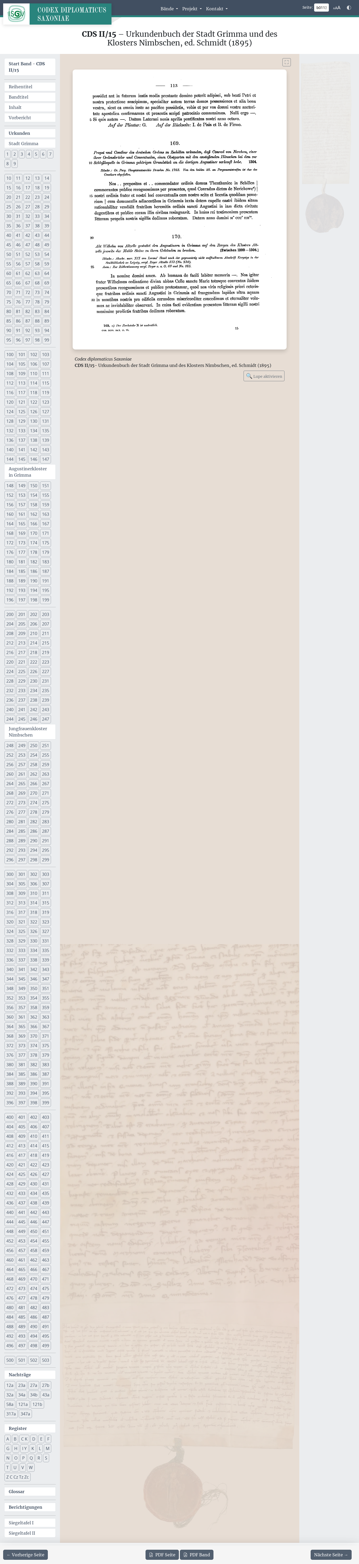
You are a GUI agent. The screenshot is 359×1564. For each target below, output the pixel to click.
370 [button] (33, 1036)
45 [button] (8, 245)
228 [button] (9, 681)
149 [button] (21, 486)
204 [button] (9, 624)
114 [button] (33, 383)
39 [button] (46, 226)
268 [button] (9, 793)
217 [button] (21, 652)
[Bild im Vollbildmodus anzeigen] (286, 62)
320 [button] (9, 922)
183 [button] (45, 562)
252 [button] (9, 755)
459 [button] (45, 1250)
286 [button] (33, 831)
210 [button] (33, 633)
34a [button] (21, 1395)
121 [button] (21, 402)
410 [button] (33, 1136)
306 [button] (33, 884)
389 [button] (21, 1084)
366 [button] (33, 1026)
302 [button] (33, 874)
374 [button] (33, 1045)
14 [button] (46, 178)
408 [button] (9, 1136)
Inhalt (15, 107)
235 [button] (45, 690)
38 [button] (37, 226)
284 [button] (9, 831)
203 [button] (45, 614)
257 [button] (21, 764)
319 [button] (45, 912)
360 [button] (9, 1017)
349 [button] (21, 988)
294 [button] (33, 850)
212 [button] (9, 643)
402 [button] (33, 1117)
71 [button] (18, 292)
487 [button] (45, 1317)
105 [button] (21, 364)
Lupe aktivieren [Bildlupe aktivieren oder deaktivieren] (264, 375)
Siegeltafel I (21, 1522)
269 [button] (21, 793)
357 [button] (21, 1007)
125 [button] (21, 412)
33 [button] (37, 216)
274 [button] (33, 803)
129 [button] (21, 421)
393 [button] (21, 1093)
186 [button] (33, 571)
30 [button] (8, 216)
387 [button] (45, 1074)
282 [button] (33, 822)
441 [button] (21, 1212)
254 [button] (33, 755)
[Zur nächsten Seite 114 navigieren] (331, 1555)
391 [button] (45, 1084)
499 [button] (45, 1346)
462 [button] (33, 1260)
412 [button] (9, 1146)
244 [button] (9, 719)
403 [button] (45, 1117)
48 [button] (37, 245)
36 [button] (18, 226)
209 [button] (21, 633)
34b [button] (34, 1395)
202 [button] (33, 614)
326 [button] (33, 931)
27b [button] (45, 1385)
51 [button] (18, 254)
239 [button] (45, 700)
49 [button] (46, 245)
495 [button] (45, 1336)
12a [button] (9, 1385)
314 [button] (33, 903)
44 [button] (46, 235)
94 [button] (46, 330)
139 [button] (45, 440)
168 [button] (9, 533)
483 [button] (45, 1307)
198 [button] (33, 600)
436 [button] (9, 1203)
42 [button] (27, 235)
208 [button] (9, 633)
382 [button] (33, 1065)
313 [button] (21, 903)
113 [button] (21, 383)
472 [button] (9, 1288)
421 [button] (21, 1165)
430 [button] (33, 1184)
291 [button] (45, 841)
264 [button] (9, 783)
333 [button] (21, 950)
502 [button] (33, 1360)
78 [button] (37, 302)
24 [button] (46, 197)
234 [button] (33, 690)
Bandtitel (18, 97)
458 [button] (33, 1250)
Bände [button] (168, 8)
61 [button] (18, 273)
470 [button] (33, 1279)
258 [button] (33, 764)
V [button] (22, 1467)
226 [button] (33, 671)
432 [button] (9, 1193)
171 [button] (45, 533)
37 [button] (27, 226)
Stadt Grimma (23, 143)
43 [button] (37, 235)
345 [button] (21, 979)
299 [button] (45, 860)
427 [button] (45, 1174)
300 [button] (9, 874)
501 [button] (21, 1360)
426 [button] (33, 1174)
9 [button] (14, 164)
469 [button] (21, 1279)
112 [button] (9, 383)
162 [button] (33, 514)
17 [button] (27, 188)
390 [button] (33, 1084)
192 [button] (9, 590)
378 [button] (33, 1055)
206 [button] (33, 624)
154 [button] (33, 495)
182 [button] (33, 562)
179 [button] (45, 552)
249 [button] (21, 745)
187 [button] (45, 571)
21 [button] (18, 197)
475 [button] (45, 1288)
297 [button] (21, 860)
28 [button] (37, 207)
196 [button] (9, 600)
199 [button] (45, 600)
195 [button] (45, 590)
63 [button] (37, 273)
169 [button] (21, 533)
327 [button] (45, 931)
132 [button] (9, 431)
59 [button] (46, 264)
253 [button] (21, 755)
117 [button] (21, 392)
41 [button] (18, 235)
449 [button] (21, 1231)
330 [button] (33, 941)
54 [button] (46, 254)
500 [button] (9, 1360)
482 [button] (33, 1307)
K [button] (32, 1448)
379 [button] (45, 1055)
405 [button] (21, 1127)
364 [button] (9, 1026)
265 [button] (21, 783)
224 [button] (9, 671)
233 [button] (21, 690)
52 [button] (27, 254)
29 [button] (46, 207)
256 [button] (9, 764)
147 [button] (45, 459)
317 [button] (21, 912)
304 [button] (9, 884)
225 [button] (21, 671)
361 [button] (21, 1017)
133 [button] (21, 431)
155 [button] (45, 495)
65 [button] (8, 283)
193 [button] (21, 590)
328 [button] (9, 941)
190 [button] (33, 581)
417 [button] (21, 1155)
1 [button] (7, 154)
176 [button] (9, 552)
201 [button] (21, 614)
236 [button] (9, 700)
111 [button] (45, 373)
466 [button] (33, 1269)
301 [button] (21, 874)
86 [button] (18, 321)
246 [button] (33, 719)
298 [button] (33, 860)
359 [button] (45, 1007)
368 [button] (9, 1036)
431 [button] (45, 1184)
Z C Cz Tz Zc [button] (17, 1477)
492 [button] (9, 1336)
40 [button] (8, 235)
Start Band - (27, 67)
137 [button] (21, 440)
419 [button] (45, 1155)
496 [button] (9, 1346)
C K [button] (24, 1439)
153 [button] (21, 495)
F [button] (48, 1439)
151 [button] (45, 486)
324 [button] (9, 931)
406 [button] (33, 1127)
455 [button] (45, 1241)
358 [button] (33, 1007)
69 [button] (46, 283)
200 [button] (9, 614)
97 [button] (27, 340)
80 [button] (8, 311)
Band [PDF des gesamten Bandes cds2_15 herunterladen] (196, 1555)
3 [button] (22, 154)
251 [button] (45, 745)
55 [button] (8, 264)
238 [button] (33, 700)
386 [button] (33, 1074)
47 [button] (27, 245)
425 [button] (21, 1174)
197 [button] (21, 600)
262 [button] (33, 774)
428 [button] (9, 1184)
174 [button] (33, 543)
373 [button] (21, 1045)
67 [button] (27, 283)
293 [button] (21, 850)
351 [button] (45, 988)
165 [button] (21, 524)
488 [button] (9, 1327)
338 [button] (33, 960)
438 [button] (33, 1203)
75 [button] (8, 302)
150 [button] (33, 486)
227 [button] (45, 671)
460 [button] (9, 1260)
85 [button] (8, 321)
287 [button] (45, 831)
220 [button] (9, 662)
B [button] (15, 1439)
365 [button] (21, 1026)
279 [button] (45, 812)
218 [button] (33, 652)
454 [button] (33, 1241)
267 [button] (45, 783)
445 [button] (21, 1222)
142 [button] (33, 450)
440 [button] (9, 1212)
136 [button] (9, 440)
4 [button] (29, 154)
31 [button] (18, 216)
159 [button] (45, 505)
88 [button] (37, 321)
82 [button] (27, 311)
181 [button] (21, 562)
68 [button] (37, 283)
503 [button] (45, 1360)
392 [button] (9, 1093)
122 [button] (33, 402)
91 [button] (18, 330)
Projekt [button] (190, 8)
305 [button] (21, 884)
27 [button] (27, 207)
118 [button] (33, 392)
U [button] (15, 1467)
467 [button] (45, 1269)
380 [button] (9, 1065)
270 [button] (33, 793)
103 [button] (45, 354)
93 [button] (37, 330)
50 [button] (8, 254)
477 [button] (21, 1298)
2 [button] (14, 154)
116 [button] (9, 392)
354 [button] (33, 998)
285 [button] (21, 831)
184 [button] (9, 571)
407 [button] (45, 1127)
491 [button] (45, 1327)
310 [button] (33, 893)
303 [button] (45, 874)
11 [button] (18, 178)
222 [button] (33, 662)
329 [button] (21, 941)
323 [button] (45, 922)
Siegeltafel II (22, 1533)
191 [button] (45, 581)
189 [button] (21, 581)
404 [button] (9, 1127)
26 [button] (18, 207)
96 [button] (18, 340)
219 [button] (45, 652)
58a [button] (9, 1404)
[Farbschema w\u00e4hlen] (349, 7)
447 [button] (45, 1222)
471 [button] (45, 1279)
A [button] (7, 1439)
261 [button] (21, 774)
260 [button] (9, 774)
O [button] (15, 1458)
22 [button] (27, 197)
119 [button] (45, 392)
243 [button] (45, 709)
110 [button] (33, 373)
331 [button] (45, 941)
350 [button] (33, 988)
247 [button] (45, 719)
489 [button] (21, 1327)
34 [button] (46, 216)
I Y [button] (24, 1448)
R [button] (39, 1458)
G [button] (8, 1448)
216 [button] (9, 652)
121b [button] (37, 1404)
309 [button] (21, 893)
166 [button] (33, 524)
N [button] (8, 1458)
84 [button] (46, 311)
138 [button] (33, 440)
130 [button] (33, 421)
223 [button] (45, 662)
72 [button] (27, 292)
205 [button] (21, 624)
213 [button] (21, 643)
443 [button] (45, 1212)
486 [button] (33, 1317)
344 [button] (9, 979)
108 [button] (9, 373)
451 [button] (45, 1231)
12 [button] (27, 178)
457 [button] (21, 1250)
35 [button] (8, 226)
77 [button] (27, 302)
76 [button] (18, 302)
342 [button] (33, 969)
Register (18, 1428)
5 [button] (36, 154)
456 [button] (9, 1250)
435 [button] (45, 1193)
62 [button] (27, 273)
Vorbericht (20, 117)
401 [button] (21, 1117)
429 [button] (21, 1184)
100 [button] (9, 354)
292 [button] (9, 850)
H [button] (15, 1448)
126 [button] (33, 412)
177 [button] (21, 552)
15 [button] (8, 188)
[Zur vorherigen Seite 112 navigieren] (25, 1555)
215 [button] (45, 643)
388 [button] (9, 1084)
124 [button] (9, 412)
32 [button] (27, 216)
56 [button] (18, 264)
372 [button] (9, 1045)
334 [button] (33, 950)
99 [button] (46, 340)
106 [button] (33, 364)
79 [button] (46, 302)
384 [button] (9, 1074)
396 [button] (9, 1103)
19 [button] (46, 188)
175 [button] (45, 543)
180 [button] (9, 562)
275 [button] (45, 803)
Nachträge (20, 1374)
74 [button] (46, 292)
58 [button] (37, 264)
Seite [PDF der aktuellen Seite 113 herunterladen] (162, 1555)
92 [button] (27, 330)
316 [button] (9, 912)
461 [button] (21, 1260)
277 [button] (21, 812)
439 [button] (45, 1203)
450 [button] (33, 1231)
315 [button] (45, 903)
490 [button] (33, 1327)
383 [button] (45, 1065)
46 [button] (18, 245)
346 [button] (33, 979)
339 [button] (45, 960)
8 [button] (7, 164)
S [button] (46, 1458)
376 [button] (9, 1055)
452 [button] (9, 1241)
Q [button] (31, 1458)
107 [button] (45, 364)
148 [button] (9, 486)
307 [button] (45, 884)
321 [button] (21, 922)
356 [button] (9, 1007)
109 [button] (21, 373)
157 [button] (21, 505)
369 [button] (21, 1036)
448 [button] (9, 1231)
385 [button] (21, 1074)
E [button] (41, 1439)
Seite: (307, 7)
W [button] (31, 1467)
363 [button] (45, 1017)
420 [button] (9, 1165)
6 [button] (43, 154)
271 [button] (45, 793)
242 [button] (33, 709)
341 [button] (21, 969)
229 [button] (21, 681)
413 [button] (21, 1146)
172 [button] (9, 543)
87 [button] (27, 321)
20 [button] (8, 197)
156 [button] (9, 505)
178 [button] (33, 552)
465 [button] (21, 1269)
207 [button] (45, 624)
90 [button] (8, 330)
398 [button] (33, 1103)
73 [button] (37, 292)
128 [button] (9, 421)
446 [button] (33, 1222)
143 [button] (45, 450)
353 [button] (21, 998)
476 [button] (9, 1298)
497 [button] (21, 1346)
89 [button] (46, 321)
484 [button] (9, 1317)
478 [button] (33, 1298)
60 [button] (8, 273)
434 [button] (33, 1193)
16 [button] (18, 188)
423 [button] (45, 1165)
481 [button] (21, 1307)
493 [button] (21, 1336)
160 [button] (9, 514)
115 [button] (45, 383)
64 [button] (46, 273)
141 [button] (21, 450)
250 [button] (33, 745)
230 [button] (33, 681)
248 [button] (9, 745)
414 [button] (33, 1146)
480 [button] (9, 1307)
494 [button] (33, 1336)
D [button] (33, 1439)
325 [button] (21, 931)
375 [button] (45, 1045)
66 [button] (18, 283)
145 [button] (21, 459)
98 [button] (37, 340)
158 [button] (33, 505)
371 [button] (45, 1036)
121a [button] (23, 1404)
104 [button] (9, 364)
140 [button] (9, 450)
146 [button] (33, 459)
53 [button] (37, 254)
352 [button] (9, 998)
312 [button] (9, 903)
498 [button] (33, 1346)
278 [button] (33, 812)
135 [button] (45, 431)
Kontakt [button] (215, 8)
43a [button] (45, 1395)
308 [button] (9, 893)
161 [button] (21, 514)
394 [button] (33, 1093)
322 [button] (33, 922)
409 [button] (21, 1136)
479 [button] (45, 1298)
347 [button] (45, 979)
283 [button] (45, 822)
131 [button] (45, 421)
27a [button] (33, 1385)
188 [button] (9, 581)
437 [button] (21, 1203)
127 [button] (45, 412)
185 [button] (21, 571)
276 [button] (9, 812)
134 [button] (33, 431)
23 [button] (37, 197)
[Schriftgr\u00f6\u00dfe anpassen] (337, 7)
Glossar (17, 1491)
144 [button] (9, 459)
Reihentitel (20, 86)
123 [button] (45, 402)
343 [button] (45, 969)
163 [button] (45, 514)
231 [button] (45, 681)
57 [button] (27, 264)
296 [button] (9, 860)
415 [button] (45, 1146)
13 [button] (37, 178)
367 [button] (45, 1026)
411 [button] (45, 1136)
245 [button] (21, 719)
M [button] (47, 1448)
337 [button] (21, 960)
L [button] (40, 1448)
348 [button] (9, 988)
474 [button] (33, 1288)
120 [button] (9, 402)
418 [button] (33, 1155)
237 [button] (21, 700)
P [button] (23, 1458)
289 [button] (21, 841)
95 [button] (8, 340)
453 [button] (21, 1241)
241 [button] (21, 709)
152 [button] (9, 495)
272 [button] (9, 803)
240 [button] (9, 709)
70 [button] (8, 292)
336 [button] (9, 960)
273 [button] (21, 803)
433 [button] (21, 1193)
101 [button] (21, 354)
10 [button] (8, 178)
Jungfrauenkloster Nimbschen (28, 732)
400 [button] (9, 1117)
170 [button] (33, 533)
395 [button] (45, 1093)
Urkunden (19, 133)
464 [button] (9, 1269)
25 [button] (8, 207)
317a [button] (11, 1414)
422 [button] (33, 1165)
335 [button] (45, 950)
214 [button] (33, 643)
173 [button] (21, 543)
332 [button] (9, 950)
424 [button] (9, 1174)
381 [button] (21, 1065)
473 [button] (21, 1288)
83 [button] (37, 311)
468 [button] (9, 1279)
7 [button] (50, 154)
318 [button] (33, 912)
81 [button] (18, 311)
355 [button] (45, 998)
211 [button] (45, 633)
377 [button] (21, 1055)
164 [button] (9, 524)
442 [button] (33, 1212)
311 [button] (45, 893)
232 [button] (9, 690)
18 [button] (37, 188)
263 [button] (45, 774)
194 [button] (33, 590)
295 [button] (45, 850)
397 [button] (21, 1103)
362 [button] (33, 1017)
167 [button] (45, 524)
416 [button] (9, 1155)
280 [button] (9, 822)
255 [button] (45, 755)
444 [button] (9, 1222)
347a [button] (25, 1414)
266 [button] (33, 783)
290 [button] (33, 841)
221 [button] (21, 662)
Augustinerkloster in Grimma (28, 472)
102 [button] (33, 354)
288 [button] (9, 841)
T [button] (7, 1467)
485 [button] (21, 1317)
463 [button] (45, 1260)
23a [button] (21, 1385)
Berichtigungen (25, 1507)
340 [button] (9, 969)
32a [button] (9, 1395)
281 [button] (21, 822)
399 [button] (45, 1103)
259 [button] (45, 764)
